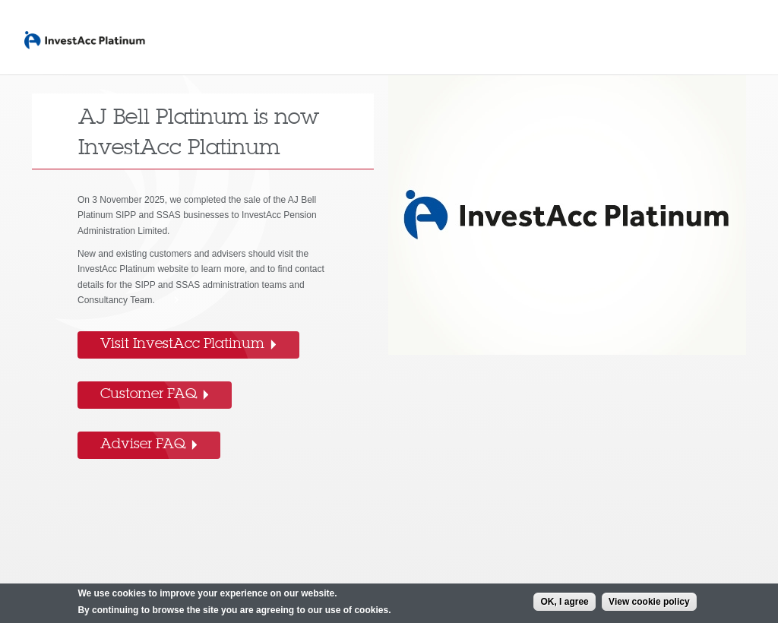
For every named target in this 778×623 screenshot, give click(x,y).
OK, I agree (564, 602)
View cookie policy (649, 602)
